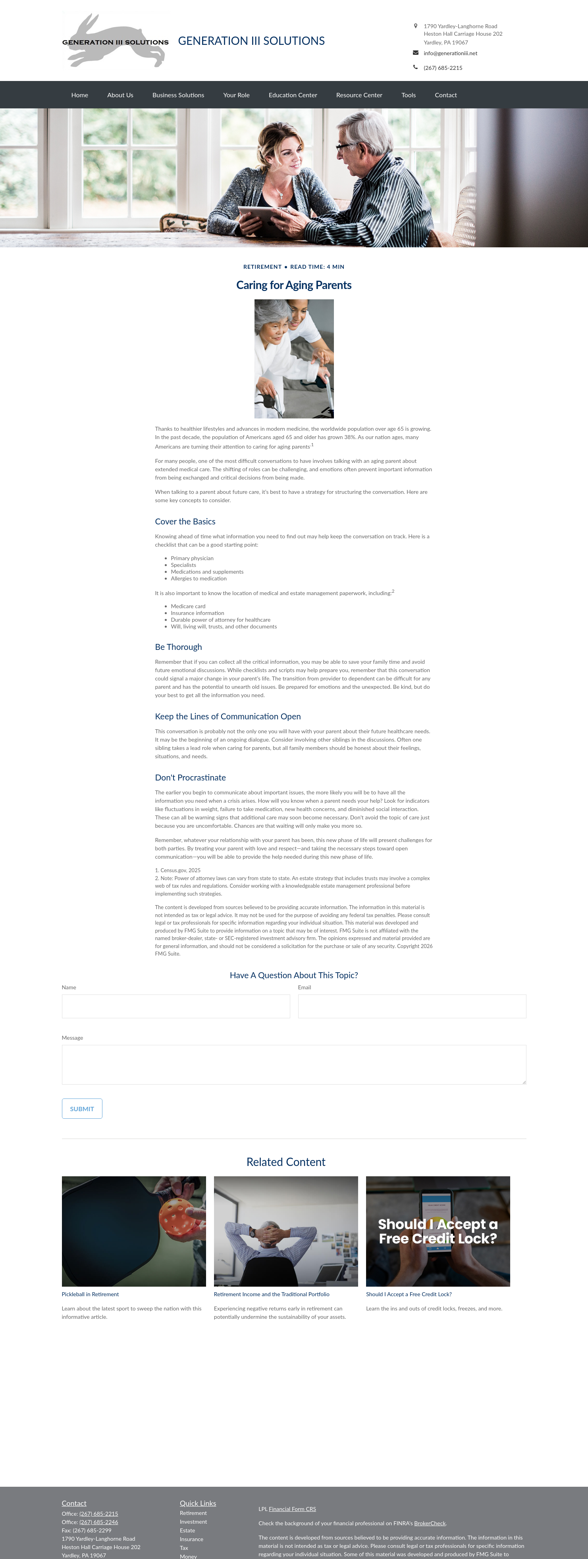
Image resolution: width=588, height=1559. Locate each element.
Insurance (191, 1539)
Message (72, 1037)
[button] (80, 94)
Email (304, 987)
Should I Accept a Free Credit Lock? (409, 1294)
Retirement (193, 1512)
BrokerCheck (429, 1523)
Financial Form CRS (292, 1508)
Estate (187, 1530)
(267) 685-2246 (98, 1522)
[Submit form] (82, 1108)
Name (69, 987)
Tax (184, 1547)
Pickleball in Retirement (90, 1294)
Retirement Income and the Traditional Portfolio (272, 1294)
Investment (193, 1521)
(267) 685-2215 (98, 1513)
